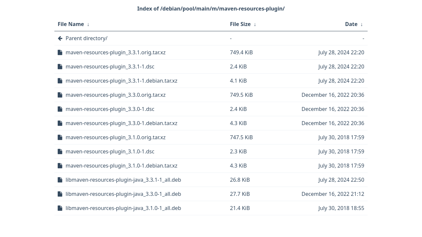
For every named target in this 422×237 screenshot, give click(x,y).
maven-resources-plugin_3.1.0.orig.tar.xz (116, 137)
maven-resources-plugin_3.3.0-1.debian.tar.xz (121, 123)
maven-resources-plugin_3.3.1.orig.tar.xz (116, 52)
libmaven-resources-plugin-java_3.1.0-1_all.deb (123, 208)
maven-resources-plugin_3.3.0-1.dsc (110, 109)
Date (351, 24)
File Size (240, 24)
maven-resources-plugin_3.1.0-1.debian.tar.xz (121, 165)
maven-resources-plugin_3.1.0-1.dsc (110, 151)
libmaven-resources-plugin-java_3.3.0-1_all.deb (123, 194)
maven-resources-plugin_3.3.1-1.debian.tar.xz (121, 80)
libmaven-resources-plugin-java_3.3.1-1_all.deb (123, 179)
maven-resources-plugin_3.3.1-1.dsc (110, 66)
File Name (71, 24)
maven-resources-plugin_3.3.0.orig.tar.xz (116, 94)
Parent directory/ (86, 38)
